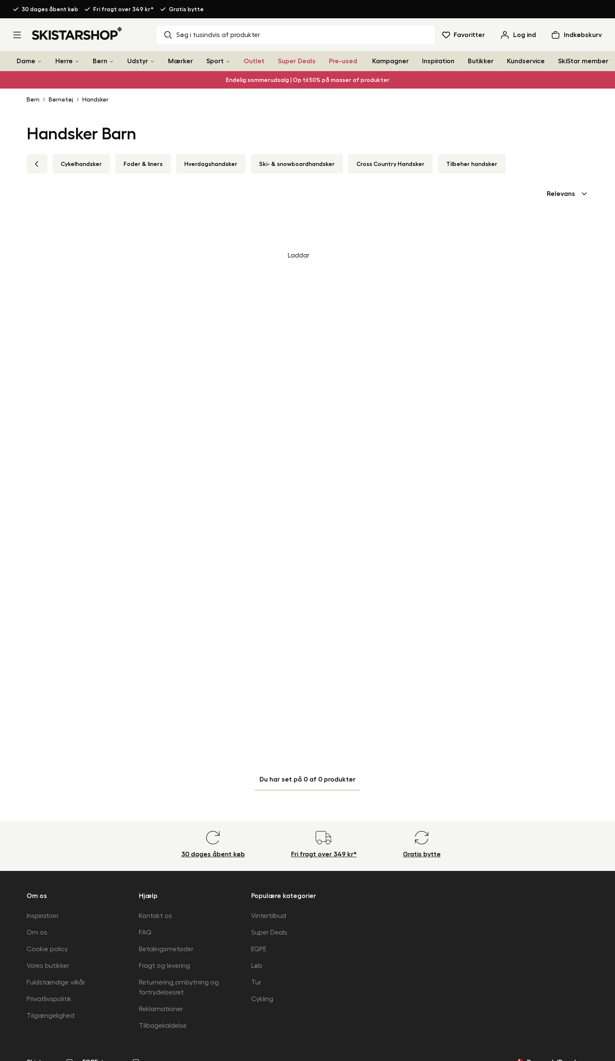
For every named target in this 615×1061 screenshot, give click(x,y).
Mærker (180, 61)
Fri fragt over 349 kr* (123, 9)
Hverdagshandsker (210, 164)
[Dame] (39, 61)
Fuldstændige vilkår (56, 982)
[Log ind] (517, 35)
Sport (215, 61)
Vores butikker (48, 965)
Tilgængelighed (50, 1015)
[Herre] (77, 61)
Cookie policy (47, 949)
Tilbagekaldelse (163, 1025)
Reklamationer (161, 1009)
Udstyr (137, 61)
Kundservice (526, 61)
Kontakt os (155, 916)
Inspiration (438, 61)
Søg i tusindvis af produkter (211, 35)
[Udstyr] (152, 61)
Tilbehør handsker (471, 164)
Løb (256, 965)
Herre (64, 61)
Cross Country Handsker (390, 164)
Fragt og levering (164, 965)
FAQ (145, 932)
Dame (26, 61)
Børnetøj (61, 99)
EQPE (259, 949)
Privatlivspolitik (49, 999)
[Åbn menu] (17, 35)
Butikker (481, 61)
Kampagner (390, 61)
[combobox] (567, 194)
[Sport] (228, 61)
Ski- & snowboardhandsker (297, 164)
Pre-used (343, 61)
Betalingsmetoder (166, 949)
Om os (37, 932)
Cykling (262, 999)
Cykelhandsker (81, 164)
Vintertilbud (268, 916)
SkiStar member (583, 61)
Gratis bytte (186, 9)
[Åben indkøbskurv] (576, 35)
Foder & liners (143, 164)
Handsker (95, 99)
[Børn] (111, 61)
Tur (256, 982)
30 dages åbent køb (50, 9)
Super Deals (297, 61)
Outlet (254, 61)
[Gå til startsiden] (77, 33)
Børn (100, 61)
